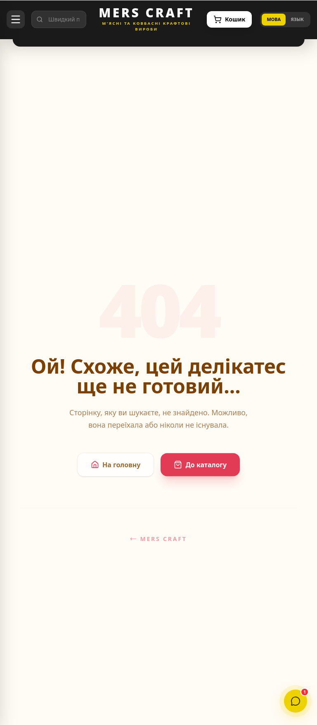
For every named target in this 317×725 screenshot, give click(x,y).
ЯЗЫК (297, 19)
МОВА (274, 19)
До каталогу (200, 468)
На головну (115, 468)
